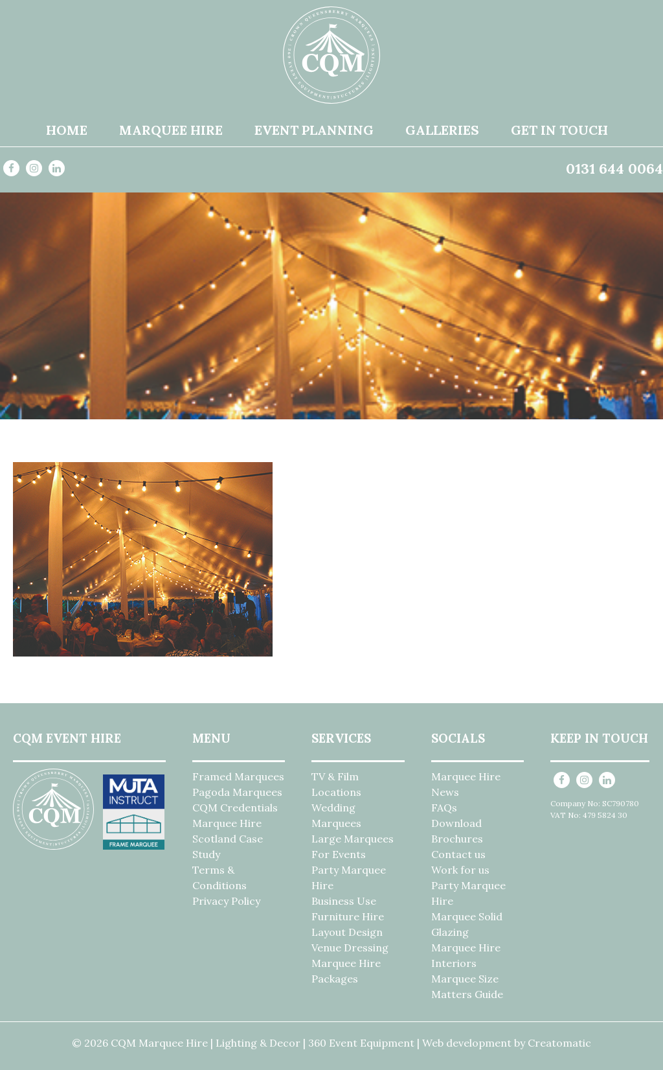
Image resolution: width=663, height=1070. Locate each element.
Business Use (343, 900)
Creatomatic (559, 1042)
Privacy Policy (226, 900)
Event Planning (314, 130)
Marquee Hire (171, 130)
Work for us (460, 869)
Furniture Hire (347, 916)
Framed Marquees (238, 776)
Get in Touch (559, 130)
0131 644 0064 (614, 168)
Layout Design (347, 931)
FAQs (444, 807)
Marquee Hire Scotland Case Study (227, 839)
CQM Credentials (235, 807)
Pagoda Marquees (237, 791)
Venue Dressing (349, 947)
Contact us (458, 854)
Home (66, 130)
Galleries (442, 130)
